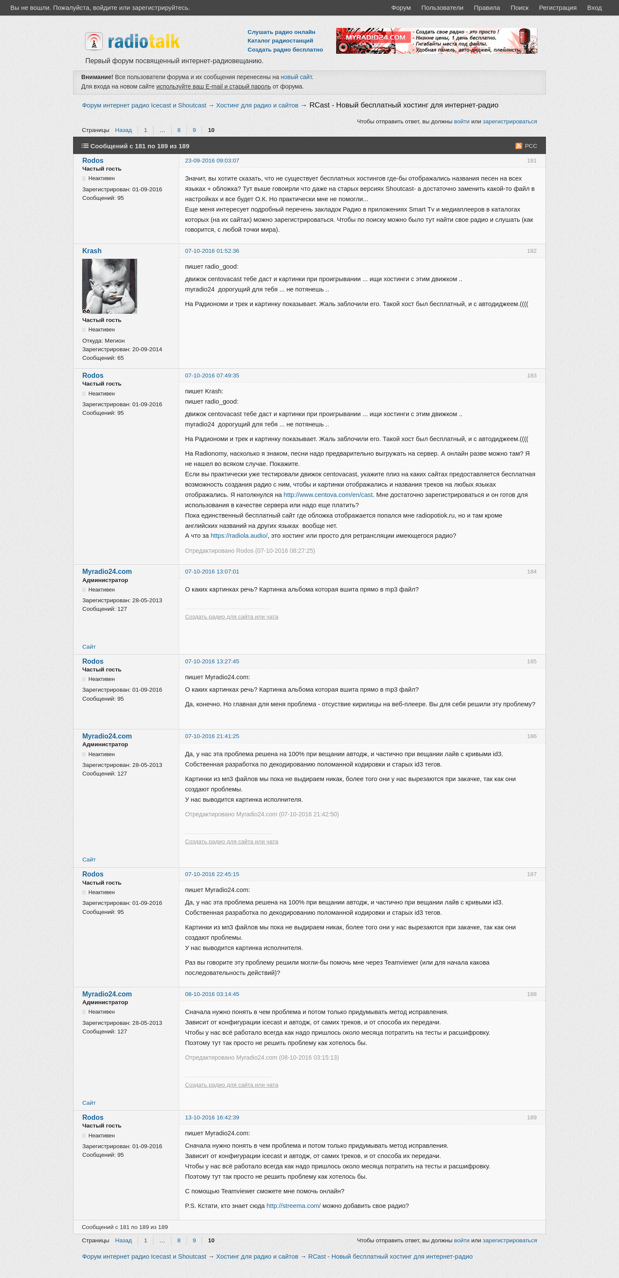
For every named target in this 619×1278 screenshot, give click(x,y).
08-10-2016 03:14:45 (212, 994)
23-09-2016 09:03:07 (212, 160)
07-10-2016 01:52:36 (212, 251)
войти (461, 121)
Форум (401, 7)
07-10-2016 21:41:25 (212, 736)
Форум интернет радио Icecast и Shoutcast (144, 105)
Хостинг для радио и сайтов (257, 105)
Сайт (88, 647)
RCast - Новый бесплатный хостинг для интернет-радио (404, 105)
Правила (487, 7)
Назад (123, 130)
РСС (531, 146)
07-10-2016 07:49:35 (212, 375)
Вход (594, 7)
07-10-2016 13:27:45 (212, 661)
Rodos (92, 160)
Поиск (520, 7)
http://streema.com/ (294, 1205)
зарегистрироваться (510, 121)
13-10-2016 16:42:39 (212, 1117)
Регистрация (558, 7)
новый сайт (296, 77)
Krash (91, 250)
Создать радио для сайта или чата (231, 616)
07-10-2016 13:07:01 (212, 571)
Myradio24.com (107, 571)
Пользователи (442, 7)
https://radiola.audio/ (239, 535)
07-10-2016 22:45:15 (212, 874)
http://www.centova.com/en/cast (328, 494)
